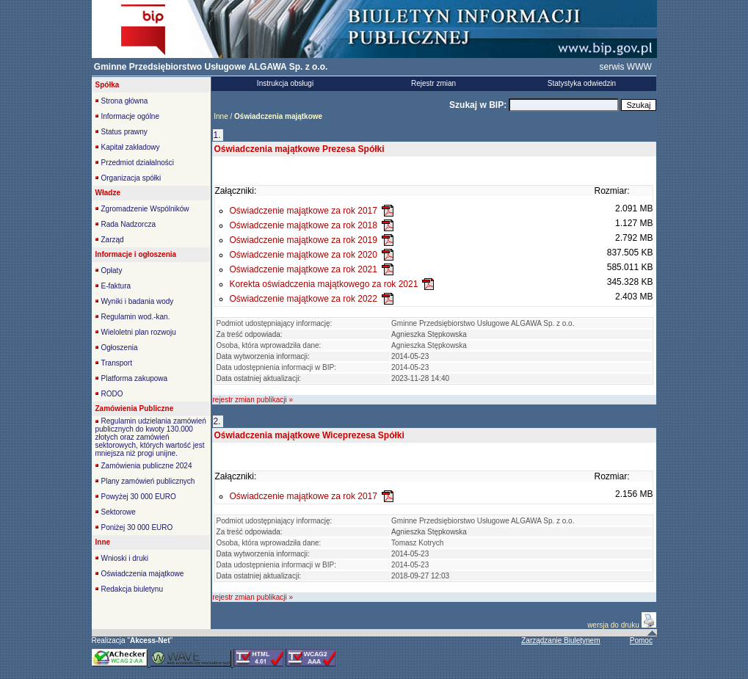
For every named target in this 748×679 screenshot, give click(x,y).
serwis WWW (626, 67)
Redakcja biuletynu (132, 589)
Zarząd (112, 240)
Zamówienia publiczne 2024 (146, 466)
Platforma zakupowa (134, 378)
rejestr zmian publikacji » (253, 400)
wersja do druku (614, 625)
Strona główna (124, 101)
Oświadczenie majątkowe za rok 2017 (303, 211)
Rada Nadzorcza (128, 224)
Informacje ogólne (130, 116)
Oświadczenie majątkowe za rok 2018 (303, 225)
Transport (116, 363)
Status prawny (124, 132)
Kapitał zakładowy (130, 147)
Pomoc (641, 640)
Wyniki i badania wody (137, 301)
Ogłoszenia (119, 348)
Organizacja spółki (131, 178)
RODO (112, 394)
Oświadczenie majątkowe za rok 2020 (303, 255)
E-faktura (116, 286)
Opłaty (112, 270)
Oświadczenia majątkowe (142, 574)
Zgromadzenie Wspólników (145, 209)
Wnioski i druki (124, 558)
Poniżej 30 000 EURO (137, 527)
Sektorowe (118, 512)
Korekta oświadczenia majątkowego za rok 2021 (324, 284)
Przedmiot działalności (138, 163)
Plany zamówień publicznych (148, 481)
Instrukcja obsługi (285, 83)
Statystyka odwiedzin (582, 83)
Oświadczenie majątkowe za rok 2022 (303, 299)
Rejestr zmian (433, 83)
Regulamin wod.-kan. (135, 317)
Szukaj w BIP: (479, 105)
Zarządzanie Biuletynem (560, 640)
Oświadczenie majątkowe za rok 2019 (303, 240)
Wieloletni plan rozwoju (138, 332)
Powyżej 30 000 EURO (138, 497)
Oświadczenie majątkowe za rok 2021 (303, 269)
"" (150, 640)
